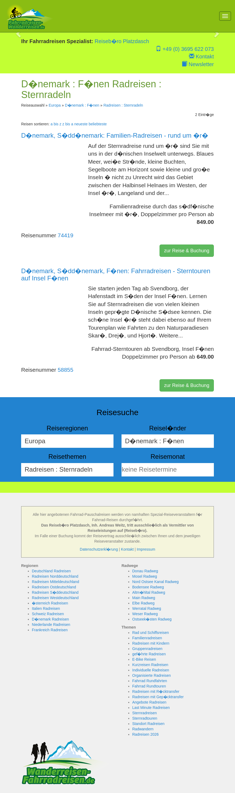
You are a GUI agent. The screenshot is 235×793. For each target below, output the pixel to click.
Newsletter (198, 64)
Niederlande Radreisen (51, 624)
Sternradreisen (144, 713)
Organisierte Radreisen (151, 675)
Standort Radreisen (148, 723)
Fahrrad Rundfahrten (149, 681)
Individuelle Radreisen (150, 670)
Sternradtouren (144, 718)
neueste (81, 124)
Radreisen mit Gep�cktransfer (158, 697)
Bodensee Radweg (148, 587)
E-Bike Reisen (144, 659)
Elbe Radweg (143, 603)
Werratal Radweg (146, 608)
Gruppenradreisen (147, 649)
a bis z (56, 124)
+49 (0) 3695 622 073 (185, 49)
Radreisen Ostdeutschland (54, 587)
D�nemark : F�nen (82, 105)
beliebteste (98, 124)
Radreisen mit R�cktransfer (155, 691)
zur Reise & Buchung (186, 250)
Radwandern (142, 729)
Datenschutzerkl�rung (99, 549)
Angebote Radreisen (149, 702)
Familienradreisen (147, 638)
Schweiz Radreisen (48, 614)
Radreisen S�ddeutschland (55, 592)
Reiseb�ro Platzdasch (122, 41)
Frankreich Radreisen (50, 630)
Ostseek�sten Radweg (152, 619)
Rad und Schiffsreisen (150, 632)
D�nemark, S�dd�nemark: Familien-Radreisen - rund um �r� (114, 135)
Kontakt (201, 56)
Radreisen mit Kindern (150, 643)
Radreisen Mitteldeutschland (55, 582)
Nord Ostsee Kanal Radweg (155, 582)
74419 (65, 235)
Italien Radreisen (46, 608)
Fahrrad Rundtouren (149, 686)
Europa (55, 105)
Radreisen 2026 (145, 734)
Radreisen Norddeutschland (55, 576)
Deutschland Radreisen (51, 571)
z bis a (67, 124)
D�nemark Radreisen (50, 619)
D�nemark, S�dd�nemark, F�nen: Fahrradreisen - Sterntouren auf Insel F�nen (115, 274)
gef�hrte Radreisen (149, 654)
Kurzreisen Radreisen (150, 665)
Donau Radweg (145, 571)
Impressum (146, 549)
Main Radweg (143, 598)
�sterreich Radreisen (50, 603)
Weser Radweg (145, 614)
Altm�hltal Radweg (148, 592)
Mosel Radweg (144, 576)
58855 (65, 370)
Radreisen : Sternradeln (123, 105)
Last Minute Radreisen (151, 707)
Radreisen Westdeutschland (55, 598)
